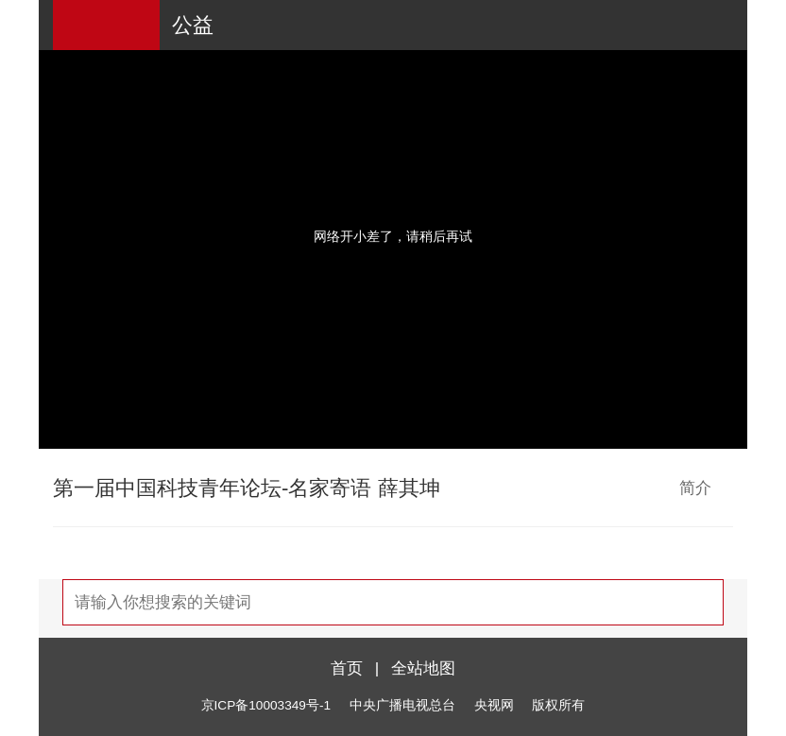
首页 (347, 668)
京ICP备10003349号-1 (266, 705)
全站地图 (423, 668)
